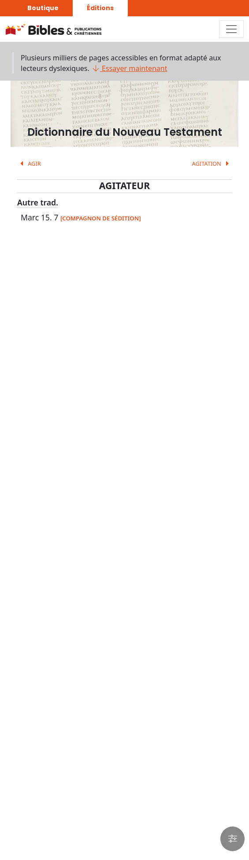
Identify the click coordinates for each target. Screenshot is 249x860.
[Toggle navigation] (231, 29)
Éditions (100, 8)
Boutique (43, 8)
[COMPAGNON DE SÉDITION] (100, 218)
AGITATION (212, 164)
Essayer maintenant (129, 68)
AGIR (29, 164)
